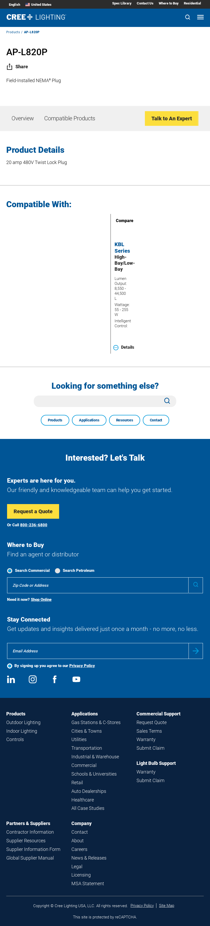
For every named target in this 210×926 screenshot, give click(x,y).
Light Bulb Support (156, 763)
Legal (76, 866)
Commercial (84, 765)
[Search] (187, 17)
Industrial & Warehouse (95, 756)
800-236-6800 (33, 525)
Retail (77, 782)
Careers (79, 849)
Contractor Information (30, 832)
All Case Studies (87, 808)
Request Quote (152, 722)
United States (38, 5)
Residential (192, 3)
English (14, 5)
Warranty (146, 739)
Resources (124, 420)
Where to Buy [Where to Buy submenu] (169, 3)
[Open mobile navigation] (200, 17)
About (77, 840)
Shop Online (41, 599)
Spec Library (122, 3)
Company (81, 823)
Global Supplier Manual (30, 858)
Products (13, 32)
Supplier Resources (26, 840)
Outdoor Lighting (23, 722)
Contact (156, 420)
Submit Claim (150, 748)
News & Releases (88, 858)
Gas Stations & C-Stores (96, 722)
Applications (89, 420)
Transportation (86, 748)
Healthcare (82, 800)
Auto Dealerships (88, 791)
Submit (196, 651)
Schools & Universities (94, 774)
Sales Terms (149, 731)
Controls (15, 739)
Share (17, 66)
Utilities (79, 739)
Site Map (166, 905)
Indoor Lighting (21, 731)
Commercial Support (158, 713)
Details (123, 347)
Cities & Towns (86, 731)
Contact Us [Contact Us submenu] (145, 3)
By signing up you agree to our (54, 665)
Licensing (81, 875)
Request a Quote (33, 511)
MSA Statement (87, 883)
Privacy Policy (82, 665)
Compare (117, 220)
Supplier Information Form (33, 849)
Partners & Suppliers (28, 823)
